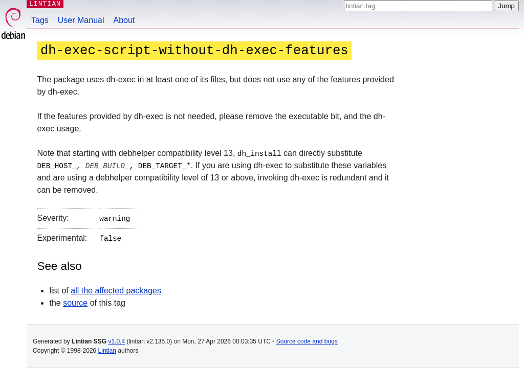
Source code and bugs (307, 341)
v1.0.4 (116, 341)
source (75, 300)
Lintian (107, 350)
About (124, 20)
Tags (40, 20)
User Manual (81, 20)
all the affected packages (116, 288)
